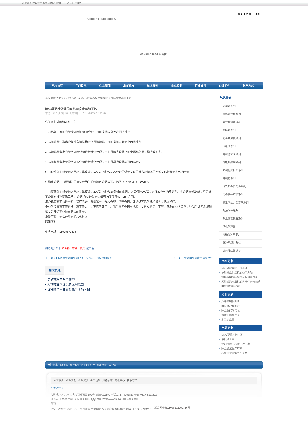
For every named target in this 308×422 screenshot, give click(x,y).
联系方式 (248, 85)
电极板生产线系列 (233, 194)
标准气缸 (102, 364)
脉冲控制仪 (76, 364)
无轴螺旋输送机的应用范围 (65, 284)
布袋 (74, 248)
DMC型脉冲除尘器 (232, 334)
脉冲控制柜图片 (230, 301)
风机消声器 (229, 226)
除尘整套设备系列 (233, 218)
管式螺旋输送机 (232, 122)
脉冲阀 (64, 364)
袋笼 (82, 248)
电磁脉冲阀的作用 (231, 286)
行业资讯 (200, 85)
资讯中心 (68, 98)
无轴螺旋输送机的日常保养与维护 (240, 281)
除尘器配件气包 (230, 310)
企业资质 (83, 380)
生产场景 (95, 380)
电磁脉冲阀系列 (232, 154)
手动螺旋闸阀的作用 (61, 279)
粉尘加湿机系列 (232, 138)
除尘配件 (89, 364)
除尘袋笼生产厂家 (231, 348)
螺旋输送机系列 (232, 114)
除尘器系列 (229, 106)
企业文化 (71, 380)
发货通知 (128, 85)
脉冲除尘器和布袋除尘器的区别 (68, 289)
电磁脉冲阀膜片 (232, 234)
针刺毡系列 (229, 178)
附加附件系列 (230, 210)
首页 (240, 13)
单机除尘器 (227, 339)
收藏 (248, 13)
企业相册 (176, 85)
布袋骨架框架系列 (233, 170)
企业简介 (224, 85)
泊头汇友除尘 (61, 113)
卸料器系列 (229, 130)
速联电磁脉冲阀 (230, 315)
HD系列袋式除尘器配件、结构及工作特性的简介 (84, 257)
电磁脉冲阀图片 (230, 305)
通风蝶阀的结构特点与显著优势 (239, 277)
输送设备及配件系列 (234, 186)
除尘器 (66, 248)
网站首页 (57, 85)
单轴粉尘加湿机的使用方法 (237, 272)
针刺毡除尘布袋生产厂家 (235, 343)
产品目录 (81, 85)
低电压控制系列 (232, 162)
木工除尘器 (227, 319)
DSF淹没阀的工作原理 (234, 267)
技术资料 (152, 85)
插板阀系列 (229, 146)
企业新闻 (105, 85)
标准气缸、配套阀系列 (236, 202)
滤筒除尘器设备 (232, 250)
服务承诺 (107, 380)
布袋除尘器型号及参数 (234, 353)
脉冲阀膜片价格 (232, 242)
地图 (257, 13)
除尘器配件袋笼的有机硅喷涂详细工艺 (109, 98)
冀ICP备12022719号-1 (139, 409)
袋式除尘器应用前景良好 (198, 257)
